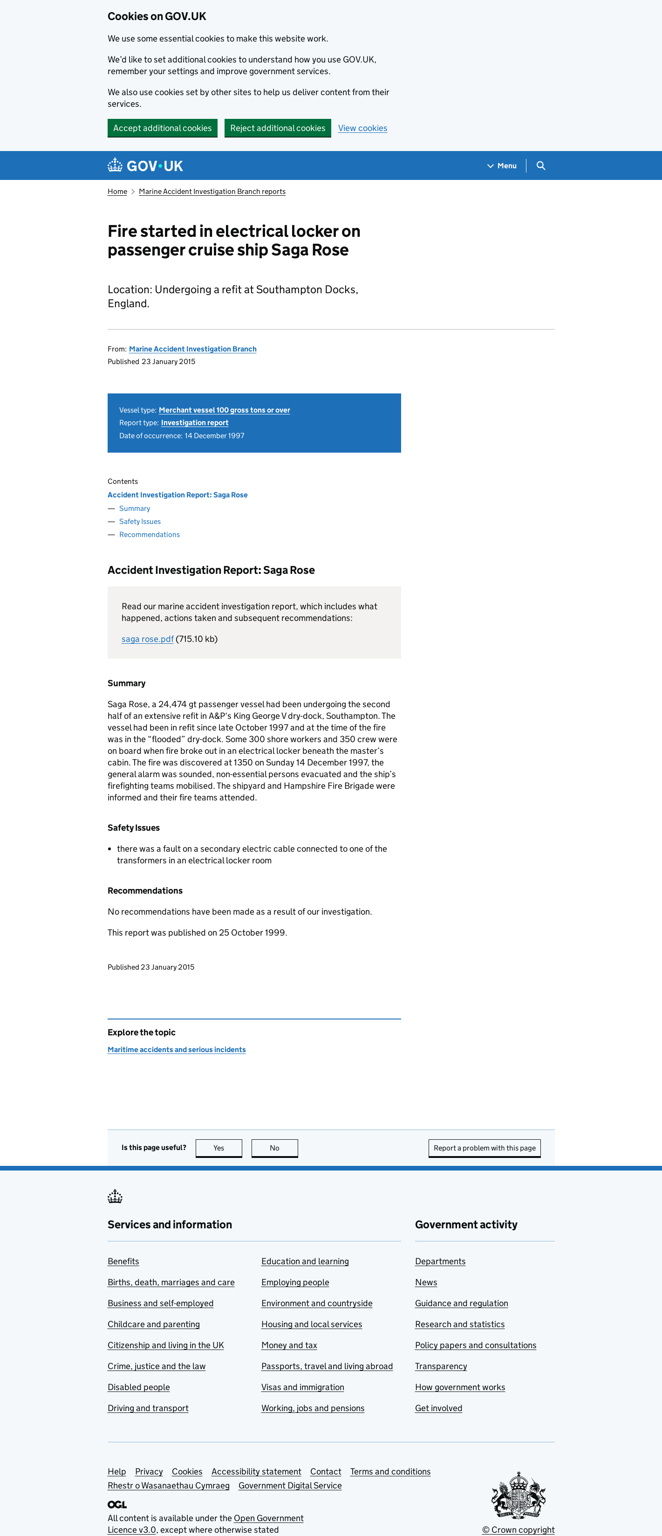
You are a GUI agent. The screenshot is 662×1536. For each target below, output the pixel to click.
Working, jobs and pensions (313, 1408)
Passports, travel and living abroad (327, 1366)
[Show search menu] (540, 166)
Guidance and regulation (461, 1303)
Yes (227, 1147)
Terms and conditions (390, 1471)
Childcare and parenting (154, 1324)
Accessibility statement (256, 1471)
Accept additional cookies (162, 128)
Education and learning (305, 1261)
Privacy (149, 1471)
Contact (325, 1471)
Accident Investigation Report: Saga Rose (178, 494)
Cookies (187, 1471)
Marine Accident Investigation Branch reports (212, 191)
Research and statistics (460, 1324)
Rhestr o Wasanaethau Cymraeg (169, 1485)
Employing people (295, 1282)
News (426, 1282)
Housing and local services (311, 1324)
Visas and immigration (302, 1387)
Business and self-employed (161, 1303)
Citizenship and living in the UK (166, 1345)
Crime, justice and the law (157, 1366)
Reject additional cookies (278, 128)
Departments (440, 1261)
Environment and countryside (317, 1303)
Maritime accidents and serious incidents (177, 1049)
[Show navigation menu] (502, 166)
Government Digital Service (290, 1485)
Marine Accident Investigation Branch (193, 348)
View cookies (363, 128)
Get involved (439, 1408)
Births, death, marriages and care (171, 1282)
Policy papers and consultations (476, 1345)
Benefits (123, 1261)
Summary (134, 508)
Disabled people (139, 1387)
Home (117, 191)
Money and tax (289, 1345)
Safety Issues (140, 521)
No (284, 1147)
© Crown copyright (518, 1529)
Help (117, 1471)
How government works (460, 1387)
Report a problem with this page (485, 1147)
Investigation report (195, 422)
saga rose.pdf (148, 639)
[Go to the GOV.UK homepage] (145, 165)
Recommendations (149, 534)
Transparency (441, 1366)
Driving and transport (148, 1408)
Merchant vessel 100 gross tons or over (224, 410)
